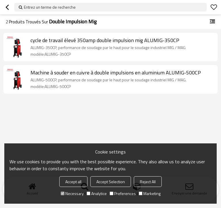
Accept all (73, 182)
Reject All (148, 182)
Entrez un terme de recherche (50, 7)
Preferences (123, 193)
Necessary (72, 193)
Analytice (97, 193)
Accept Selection (110, 182)
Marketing (150, 193)
